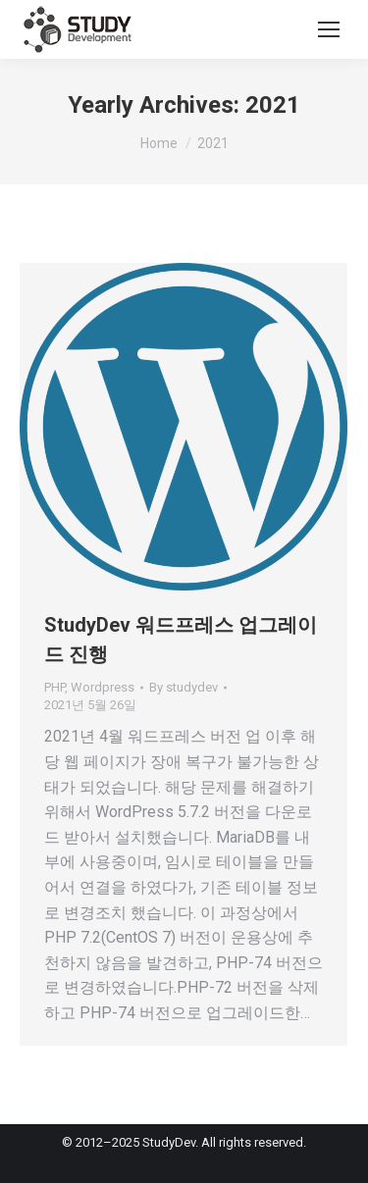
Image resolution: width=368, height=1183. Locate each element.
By (183, 687)
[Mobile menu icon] (328, 29)
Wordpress (102, 687)
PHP (54, 687)
